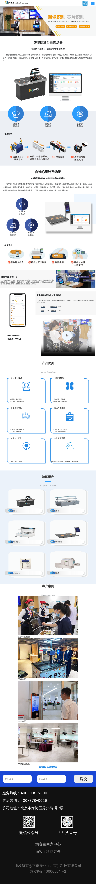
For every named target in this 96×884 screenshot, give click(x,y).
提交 (83, 779)
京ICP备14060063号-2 (48, 871)
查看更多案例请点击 (48, 767)
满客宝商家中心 (48, 844)
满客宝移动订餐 (48, 851)
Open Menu (93, 3)
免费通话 (85, 3)
